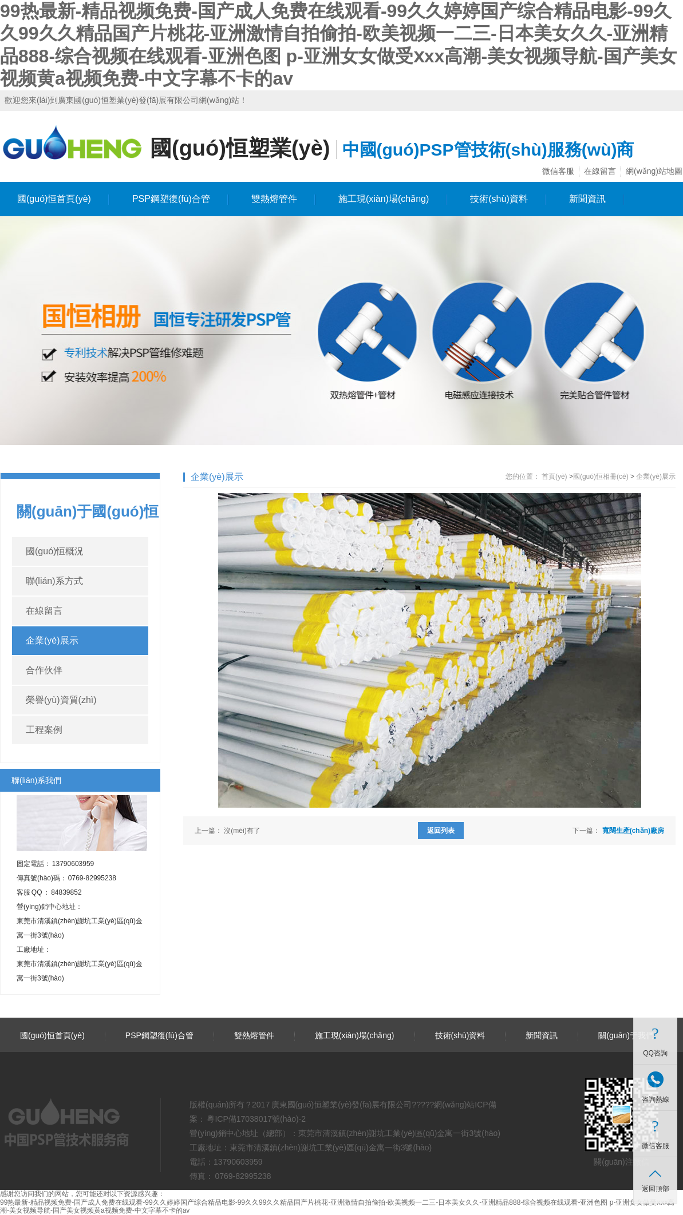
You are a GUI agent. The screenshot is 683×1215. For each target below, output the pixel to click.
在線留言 (600, 171)
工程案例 (44, 729)
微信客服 (558, 171)
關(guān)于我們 (625, 1035)
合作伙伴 (44, 670)
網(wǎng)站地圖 (654, 171)
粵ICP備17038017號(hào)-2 (256, 1118)
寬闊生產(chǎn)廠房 (633, 831)
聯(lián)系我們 (36, 780)
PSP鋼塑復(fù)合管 (171, 199)
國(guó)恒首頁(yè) (54, 199)
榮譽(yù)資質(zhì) (61, 700)
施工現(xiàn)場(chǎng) (383, 199)
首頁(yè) (554, 476)
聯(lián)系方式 (54, 581)
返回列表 (441, 831)
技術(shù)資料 (498, 199)
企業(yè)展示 (52, 640)
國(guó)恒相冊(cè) (601, 476)
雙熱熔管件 (274, 199)
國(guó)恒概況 (55, 551)
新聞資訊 (587, 199)
